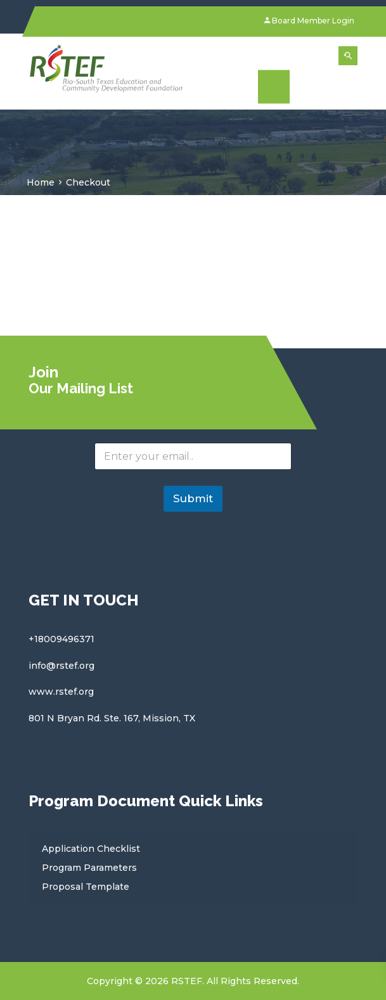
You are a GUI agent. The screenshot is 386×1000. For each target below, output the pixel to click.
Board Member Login (309, 20)
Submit (193, 498)
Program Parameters (89, 867)
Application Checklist (91, 848)
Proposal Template (85, 886)
